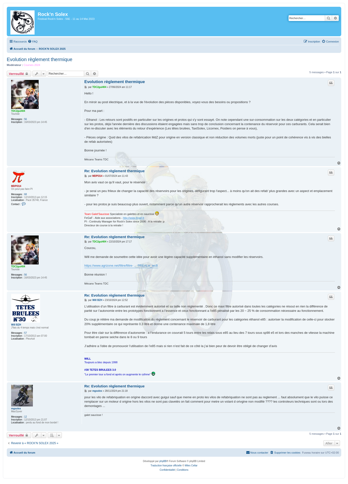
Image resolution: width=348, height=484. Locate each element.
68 (25, 194)
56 (25, 119)
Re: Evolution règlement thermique (114, 171)
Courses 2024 (32, 65)
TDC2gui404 (18, 111)
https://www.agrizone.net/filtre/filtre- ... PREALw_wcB (121, 265)
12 (25, 416)
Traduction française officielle (166, 465)
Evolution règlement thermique (39, 59)
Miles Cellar (191, 465)
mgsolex (16, 408)
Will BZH (16, 324)
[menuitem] (32, 41)
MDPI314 (16, 186)
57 (25, 333)
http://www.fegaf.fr (133, 217)
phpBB (163, 461)
